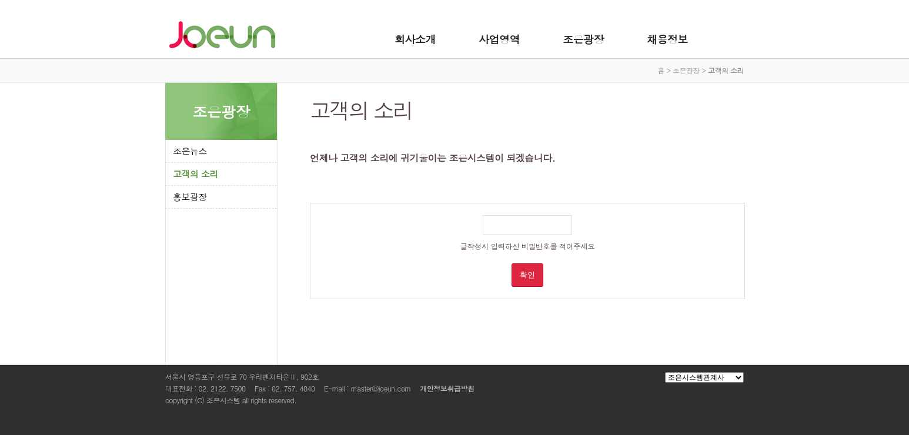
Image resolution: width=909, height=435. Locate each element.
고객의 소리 (195, 174)
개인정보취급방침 (447, 388)
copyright (179, 400)
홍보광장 (190, 196)
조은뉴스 (190, 151)
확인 (527, 274)
